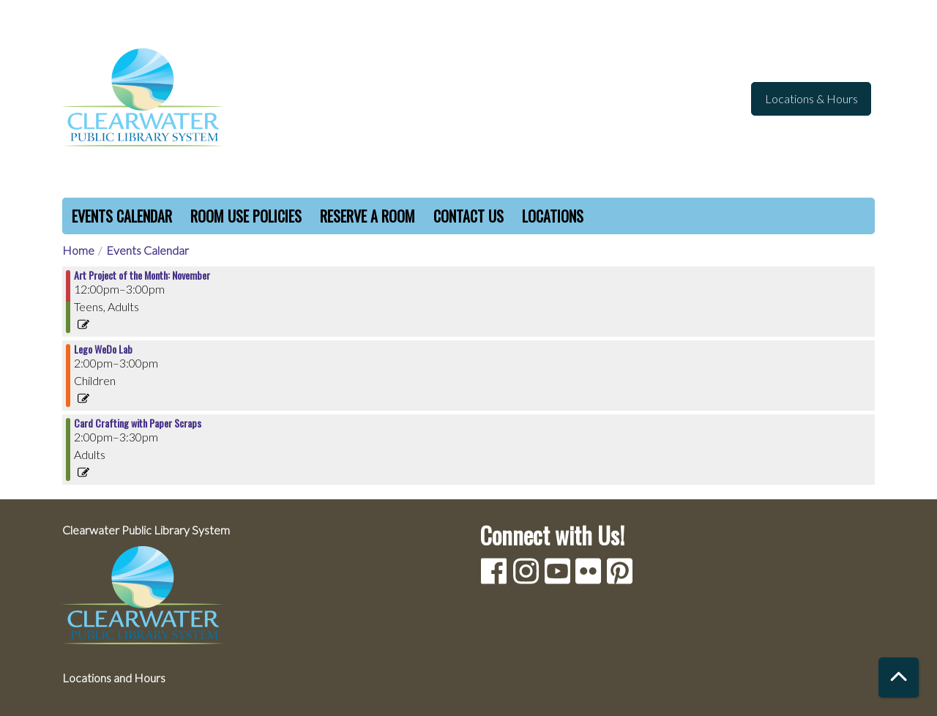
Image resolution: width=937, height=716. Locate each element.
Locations (552, 216)
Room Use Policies (246, 216)
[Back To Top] (898, 677)
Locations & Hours (811, 98)
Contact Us (468, 216)
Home (78, 250)
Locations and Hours (113, 678)
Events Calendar (122, 216)
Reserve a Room (367, 216)
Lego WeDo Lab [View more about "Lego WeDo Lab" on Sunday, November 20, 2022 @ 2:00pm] (103, 349)
